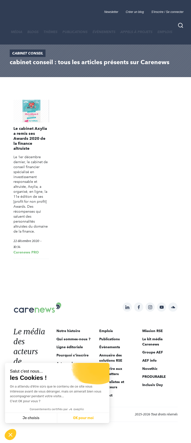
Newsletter (111, 12)
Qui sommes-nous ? (73, 339)
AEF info (149, 360)
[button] (10, 435)
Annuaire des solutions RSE (110, 357)
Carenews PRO (26, 252)
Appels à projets (136, 32)
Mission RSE (152, 331)
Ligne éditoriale (69, 347)
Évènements (104, 32)
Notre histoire (68, 331)
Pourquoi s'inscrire (72, 355)
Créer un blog (135, 12)
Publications (75, 32)
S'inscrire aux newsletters (110, 371)
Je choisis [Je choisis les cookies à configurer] (31, 418)
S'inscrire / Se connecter (167, 12)
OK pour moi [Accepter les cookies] (83, 418)
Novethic (149, 369)
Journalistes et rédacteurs (111, 384)
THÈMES (50, 32)
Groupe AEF (152, 352)
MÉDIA (16, 32)
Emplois (164, 32)
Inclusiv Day (152, 385)
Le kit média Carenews (152, 341)
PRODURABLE (154, 377)
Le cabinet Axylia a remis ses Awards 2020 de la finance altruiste (30, 138)
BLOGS (33, 32)
